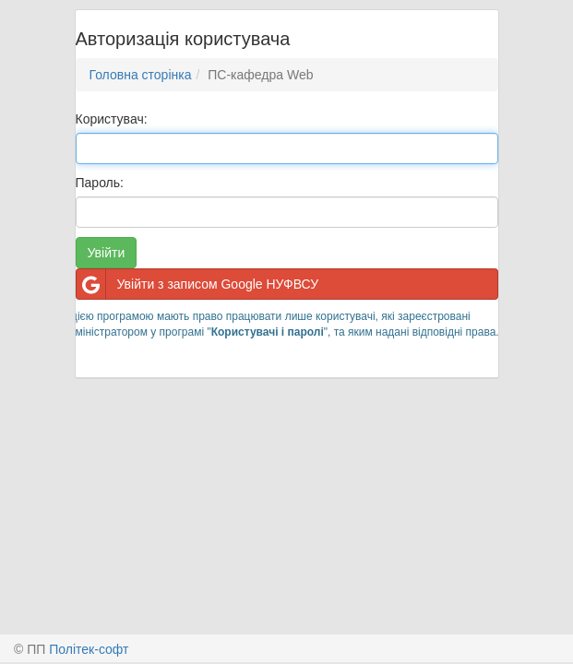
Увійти (106, 252)
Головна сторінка (141, 74)
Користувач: (112, 119)
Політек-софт (88, 649)
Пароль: (100, 182)
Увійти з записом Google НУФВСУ (198, 284)
